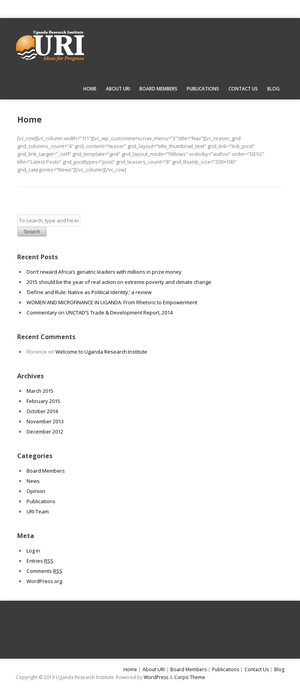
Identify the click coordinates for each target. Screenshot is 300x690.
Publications (203, 88)
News (33, 480)
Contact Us (243, 88)
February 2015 (43, 401)
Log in (33, 550)
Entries (40, 560)
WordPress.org (44, 581)
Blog (273, 88)
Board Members (158, 88)
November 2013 (45, 421)
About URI (118, 88)
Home (89, 88)
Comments (44, 570)
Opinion (36, 491)
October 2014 (42, 411)
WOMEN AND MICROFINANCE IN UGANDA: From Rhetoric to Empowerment (112, 302)
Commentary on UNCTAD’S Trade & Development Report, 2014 (100, 312)
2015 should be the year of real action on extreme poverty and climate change (119, 281)
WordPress (156, 677)
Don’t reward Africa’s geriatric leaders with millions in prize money (104, 271)
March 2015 (40, 390)
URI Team (38, 511)
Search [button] (32, 232)
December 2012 (45, 431)
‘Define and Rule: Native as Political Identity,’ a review (89, 292)
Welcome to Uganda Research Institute (101, 351)
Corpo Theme (189, 677)
